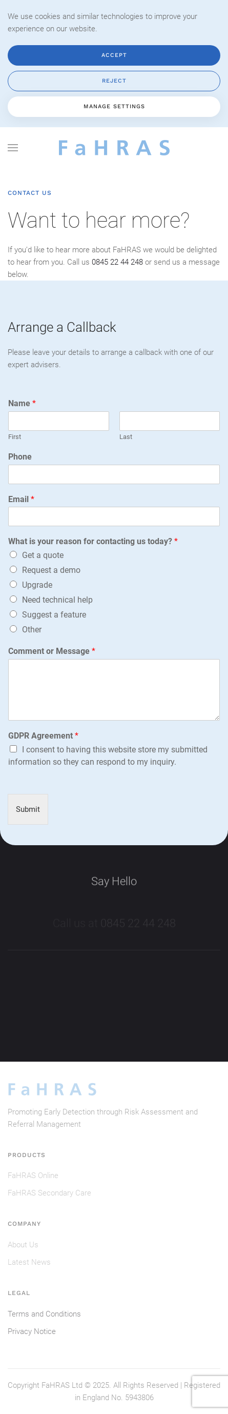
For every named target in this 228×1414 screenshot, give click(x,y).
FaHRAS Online (33, 1175)
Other (32, 629)
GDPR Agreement (43, 736)
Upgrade (37, 585)
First (14, 437)
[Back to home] (114, 147)
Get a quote (43, 555)
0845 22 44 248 (117, 262)
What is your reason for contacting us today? (93, 541)
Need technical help (57, 600)
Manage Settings (114, 106)
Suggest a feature (54, 615)
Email (21, 499)
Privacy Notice (32, 1331)
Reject (114, 80)
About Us (23, 1244)
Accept (114, 55)
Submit (28, 809)
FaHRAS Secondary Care (49, 1193)
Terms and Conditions (44, 1314)
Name (22, 403)
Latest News (29, 1262)
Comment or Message (51, 651)
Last (125, 437)
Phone (20, 457)
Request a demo (51, 570)
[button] (13, 147)
